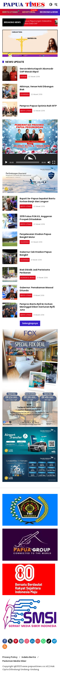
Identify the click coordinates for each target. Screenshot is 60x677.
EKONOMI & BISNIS (27, 277)
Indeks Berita (29, 657)
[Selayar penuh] (53, 162)
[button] (51, 4)
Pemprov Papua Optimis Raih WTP (38, 105)
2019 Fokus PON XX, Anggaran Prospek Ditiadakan (36, 218)
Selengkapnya (30, 323)
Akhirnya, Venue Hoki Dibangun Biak (36, 88)
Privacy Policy (9, 657)
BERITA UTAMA (25, 110)
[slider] (27, 162)
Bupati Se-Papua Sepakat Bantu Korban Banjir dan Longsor (37, 200)
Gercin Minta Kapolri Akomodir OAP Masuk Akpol (36, 70)
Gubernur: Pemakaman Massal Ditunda (36, 289)
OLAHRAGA (24, 94)
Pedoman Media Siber (14, 660)
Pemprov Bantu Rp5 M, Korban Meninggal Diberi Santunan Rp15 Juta (37, 307)
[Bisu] (48, 162)
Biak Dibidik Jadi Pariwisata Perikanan (35, 271)
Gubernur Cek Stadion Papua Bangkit (36, 253)
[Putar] (6, 162)
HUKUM (23, 76)
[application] (30, 159)
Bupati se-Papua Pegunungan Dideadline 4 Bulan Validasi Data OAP (39, 22)
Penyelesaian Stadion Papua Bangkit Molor (35, 236)
